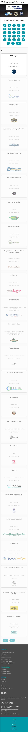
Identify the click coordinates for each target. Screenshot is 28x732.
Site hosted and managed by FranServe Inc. (10, 713)
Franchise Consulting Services (7, 652)
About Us (3, 679)
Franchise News (4, 687)
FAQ (2, 683)
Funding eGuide (4, 656)
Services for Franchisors (6, 657)
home (14, 719)
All (18, 43)
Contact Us (3, 681)
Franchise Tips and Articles (6, 688)
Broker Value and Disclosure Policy (9, 709)
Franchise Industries (5, 671)
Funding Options (4, 654)
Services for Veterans (5, 659)
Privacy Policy (4, 710)
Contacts (14, 729)
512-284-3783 (7, 703)
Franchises (14, 726)
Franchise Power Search (6, 673)
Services (14, 724)
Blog (2, 685)
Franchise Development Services (8, 663)
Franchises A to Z (4, 669)
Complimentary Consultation (7, 661)
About (14, 722)
